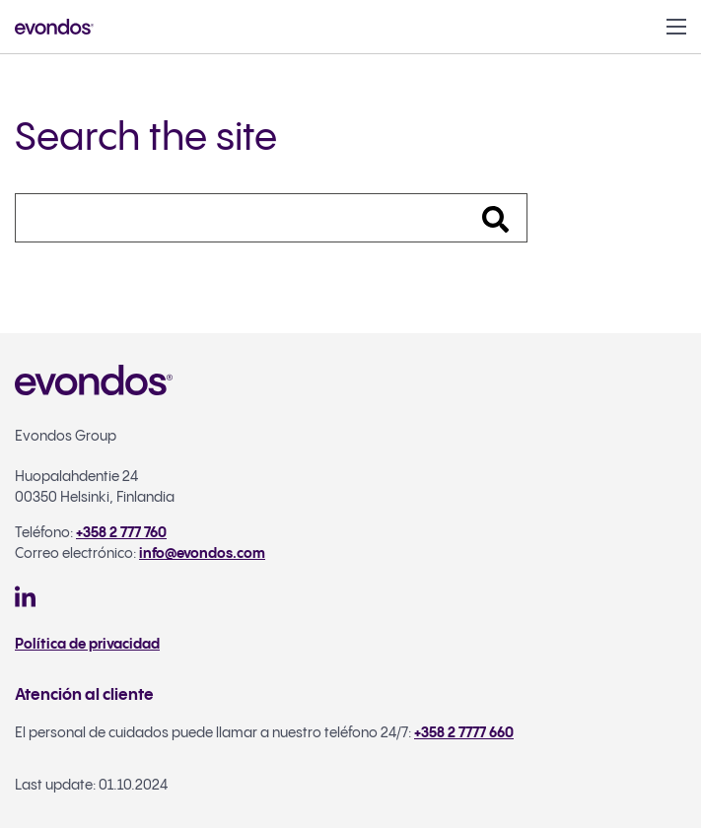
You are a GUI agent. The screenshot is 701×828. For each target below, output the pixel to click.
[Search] (271, 217)
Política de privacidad (87, 645)
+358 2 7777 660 (464, 733)
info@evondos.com (202, 554)
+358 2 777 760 (121, 533)
